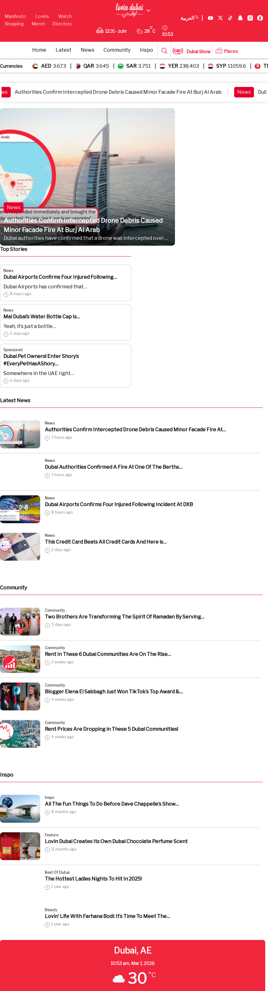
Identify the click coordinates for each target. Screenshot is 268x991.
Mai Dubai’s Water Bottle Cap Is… (41, 317)
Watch (65, 16)
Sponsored (13, 349)
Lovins (42, 16)
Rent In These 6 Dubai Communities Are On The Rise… (108, 654)
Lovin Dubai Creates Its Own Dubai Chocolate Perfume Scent (116, 841)
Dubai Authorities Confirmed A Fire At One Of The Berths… (113, 467)
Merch (38, 23)
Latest (63, 50)
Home (39, 50)
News (87, 50)
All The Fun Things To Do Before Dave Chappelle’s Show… (112, 804)
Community (117, 50)
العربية (192, 18)
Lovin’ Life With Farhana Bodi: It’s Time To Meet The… (107, 916)
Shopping (14, 23)
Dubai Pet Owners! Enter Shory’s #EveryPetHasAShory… (41, 360)
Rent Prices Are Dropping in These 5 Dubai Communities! (111, 729)
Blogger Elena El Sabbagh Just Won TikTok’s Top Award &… (114, 692)
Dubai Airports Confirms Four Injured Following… (60, 277)
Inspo (146, 50)
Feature (51, 835)
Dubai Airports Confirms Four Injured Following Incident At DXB (119, 504)
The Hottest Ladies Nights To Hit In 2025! (93, 879)
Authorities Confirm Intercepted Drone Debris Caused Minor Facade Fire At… (135, 430)
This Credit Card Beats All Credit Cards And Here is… (106, 542)
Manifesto (15, 16)
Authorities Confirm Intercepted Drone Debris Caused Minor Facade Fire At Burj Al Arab (122, 92)
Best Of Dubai (57, 872)
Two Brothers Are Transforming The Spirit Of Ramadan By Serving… (124, 617)
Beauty (51, 909)
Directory (62, 23)
